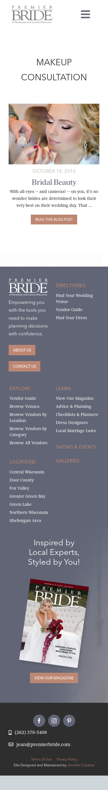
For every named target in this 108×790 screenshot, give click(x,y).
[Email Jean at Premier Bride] (39, 745)
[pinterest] (69, 721)
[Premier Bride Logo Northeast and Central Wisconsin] (32, 8)
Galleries (67, 461)
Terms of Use (41, 759)
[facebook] (39, 721)
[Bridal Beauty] (54, 219)
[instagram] (54, 721)
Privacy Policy (67, 759)
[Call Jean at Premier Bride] (28, 733)
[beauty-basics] (54, 106)
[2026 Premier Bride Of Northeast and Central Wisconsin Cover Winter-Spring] (59, 585)
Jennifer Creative (80, 765)
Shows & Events (76, 447)
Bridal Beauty (54, 182)
